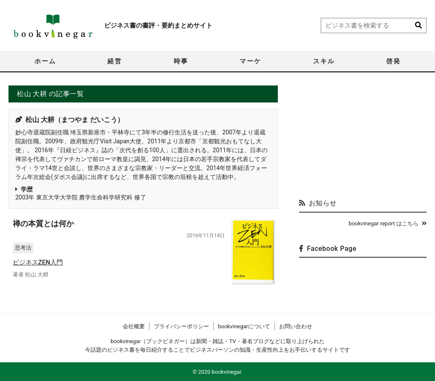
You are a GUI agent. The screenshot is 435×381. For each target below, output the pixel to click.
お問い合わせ (295, 326)
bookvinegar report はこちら (388, 223)
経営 (114, 61)
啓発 (393, 61)
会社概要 (134, 326)
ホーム (45, 61)
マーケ (250, 61)
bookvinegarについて (244, 326)
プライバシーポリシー (181, 326)
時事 (181, 61)
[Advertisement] (363, 138)
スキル (324, 61)
